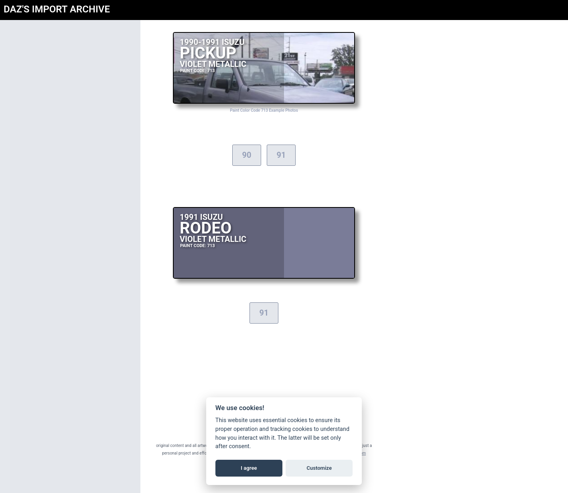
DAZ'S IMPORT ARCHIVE (57, 9)
